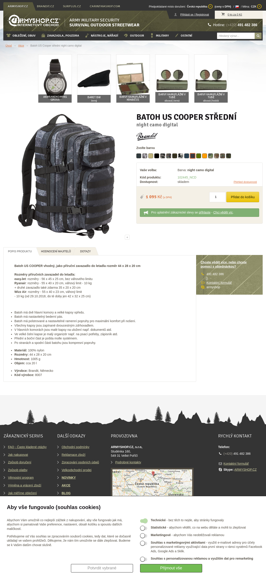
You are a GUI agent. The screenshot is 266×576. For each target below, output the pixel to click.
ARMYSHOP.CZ (245, 469)
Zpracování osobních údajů (80, 462)
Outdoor (133, 35)
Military (159, 35)
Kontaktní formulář (219, 282)
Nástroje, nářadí (101, 35)
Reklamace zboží (73, 454)
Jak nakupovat (18, 454)
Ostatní (183, 35)
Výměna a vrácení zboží (24, 485)
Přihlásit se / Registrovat (194, 14)
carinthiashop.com (105, 6)
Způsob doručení (19, 462)
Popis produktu (20, 251)
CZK (256, 6)
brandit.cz (45, 6)
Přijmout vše (171, 568)
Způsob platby (17, 470)
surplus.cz (72, 6)
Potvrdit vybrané (102, 568)
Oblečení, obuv (20, 35)
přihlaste (205, 212)
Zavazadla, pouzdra (60, 35)
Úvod (9, 45)
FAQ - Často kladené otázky (27, 447)
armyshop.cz (18, 6)
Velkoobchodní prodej (77, 470)
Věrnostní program (21, 477)
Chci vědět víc (223, 212)
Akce (21, 45)
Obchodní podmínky (75, 447)
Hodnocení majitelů (56, 251)
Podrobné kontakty (128, 462)
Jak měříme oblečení (22, 493)
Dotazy (85, 251)
